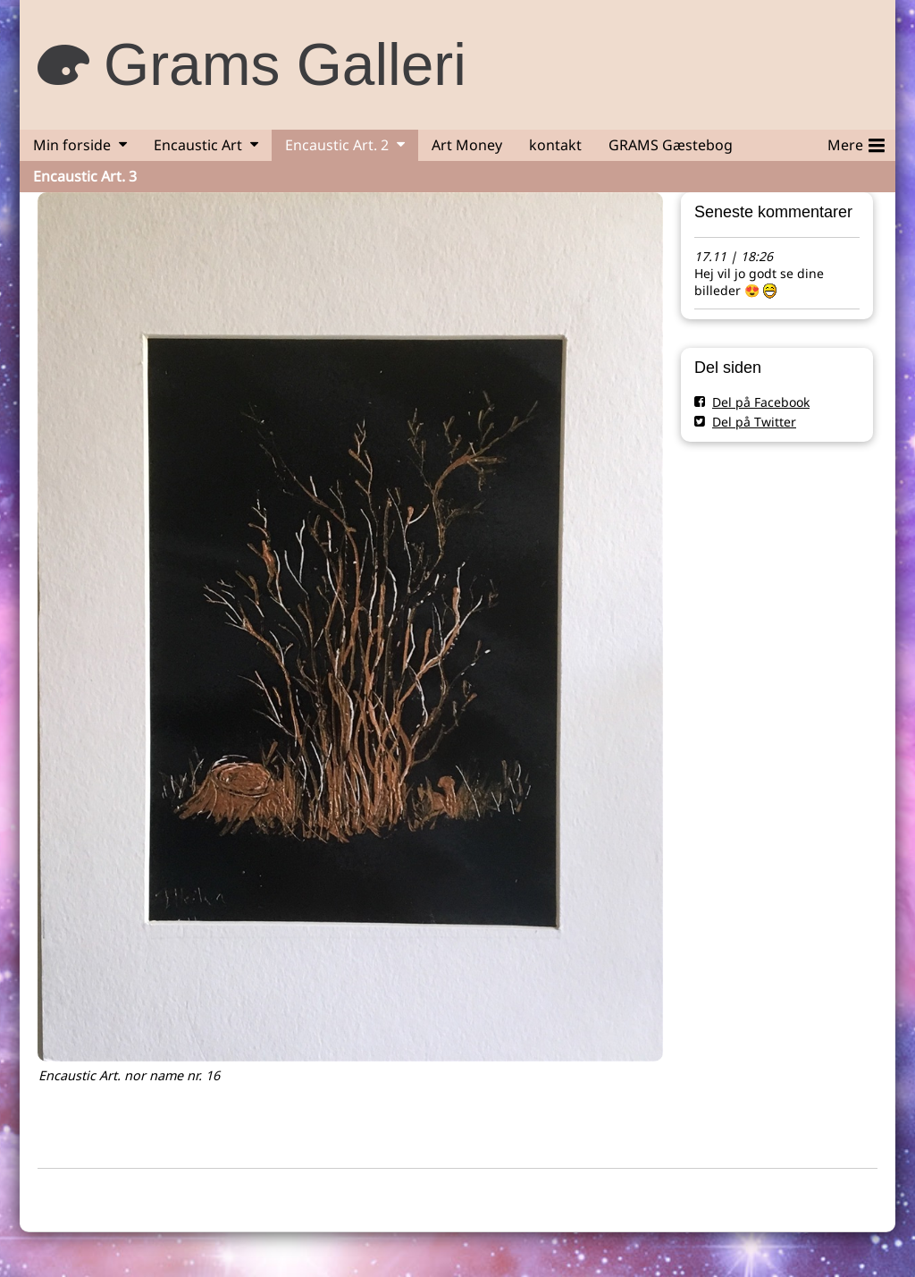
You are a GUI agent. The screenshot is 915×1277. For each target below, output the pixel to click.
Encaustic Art (198, 145)
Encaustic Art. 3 (85, 176)
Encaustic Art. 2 (337, 145)
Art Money (467, 145)
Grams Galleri (285, 64)
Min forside (72, 145)
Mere (856, 142)
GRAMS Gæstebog (671, 145)
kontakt (555, 145)
